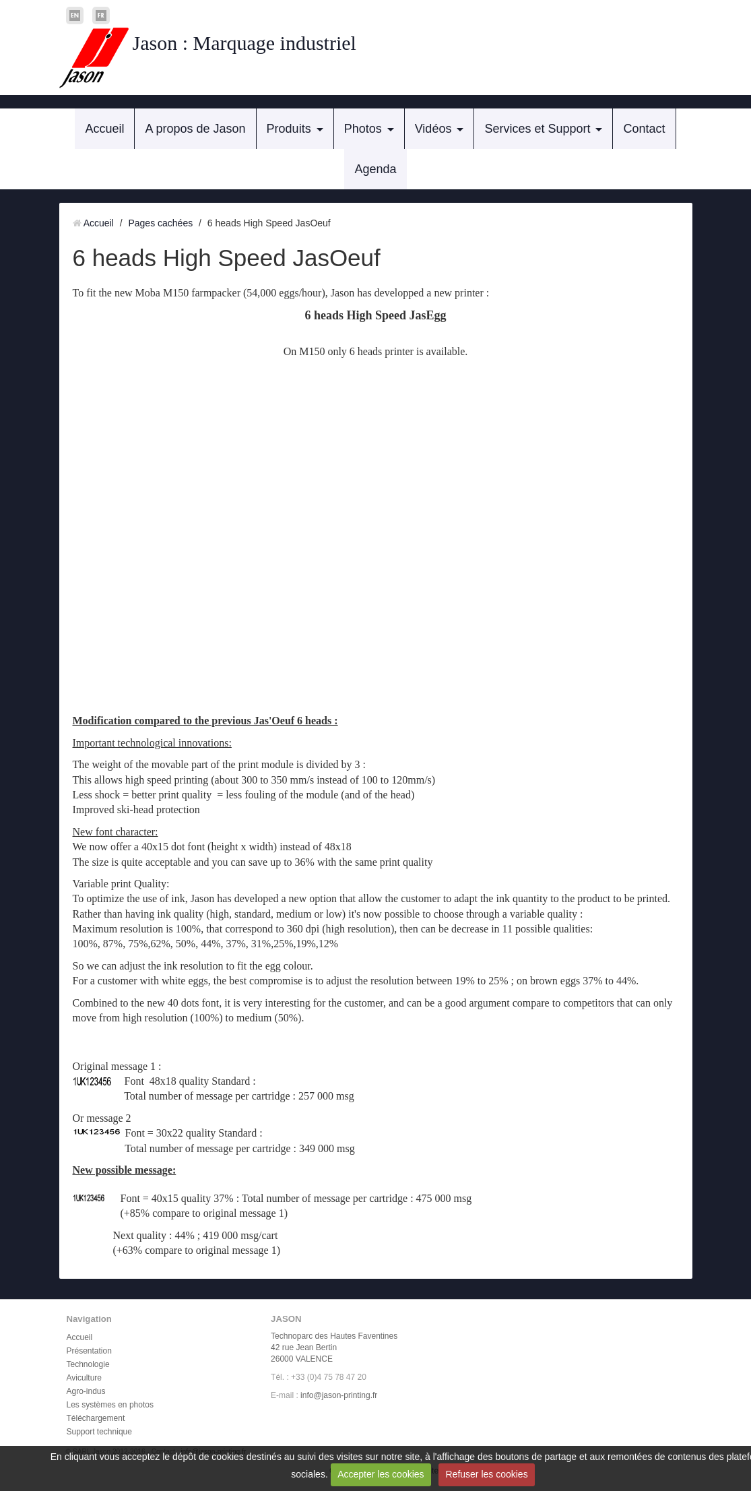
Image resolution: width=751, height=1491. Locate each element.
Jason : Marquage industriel (244, 43)
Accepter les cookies (380, 1474)
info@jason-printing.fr (338, 1395)
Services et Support (537, 128)
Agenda (375, 169)
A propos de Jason (195, 128)
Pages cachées (160, 223)
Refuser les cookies (486, 1474)
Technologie (88, 1364)
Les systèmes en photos (110, 1404)
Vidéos (433, 128)
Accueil (104, 128)
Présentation (89, 1351)
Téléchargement (96, 1418)
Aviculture (84, 1378)
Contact (644, 128)
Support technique (99, 1431)
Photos (363, 128)
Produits (289, 128)
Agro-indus (86, 1391)
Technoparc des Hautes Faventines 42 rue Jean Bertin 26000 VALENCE (334, 1347)
